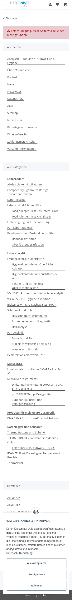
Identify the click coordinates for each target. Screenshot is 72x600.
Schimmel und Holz (19, 310)
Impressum (14, 120)
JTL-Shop (42, 595)
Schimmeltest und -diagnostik (31, 321)
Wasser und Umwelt (25, 349)
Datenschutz (15, 98)
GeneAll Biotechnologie (22, 512)
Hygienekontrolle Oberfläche (25, 259)
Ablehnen (36, 585)
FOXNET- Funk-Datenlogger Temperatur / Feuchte (33, 455)
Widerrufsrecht (17, 134)
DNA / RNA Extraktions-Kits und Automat (33, 418)
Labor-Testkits (16, 199)
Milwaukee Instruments (22, 379)
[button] (50, 4)
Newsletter (14, 91)
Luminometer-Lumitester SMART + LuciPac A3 (34, 371)
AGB (10, 106)
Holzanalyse (19, 327)
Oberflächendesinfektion (28, 244)
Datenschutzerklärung (19, 553)
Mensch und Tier (23, 338)
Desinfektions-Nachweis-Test (26, 355)
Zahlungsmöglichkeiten (22, 141)
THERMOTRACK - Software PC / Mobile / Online (32, 440)
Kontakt (12, 77)
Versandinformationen (21, 148)
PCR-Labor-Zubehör (19, 227)
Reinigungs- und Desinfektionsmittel (30, 233)
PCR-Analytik (15, 332)
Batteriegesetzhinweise (22, 127)
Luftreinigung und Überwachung (28, 222)
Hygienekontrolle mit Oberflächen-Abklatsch (34, 266)
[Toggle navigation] (5, 2)
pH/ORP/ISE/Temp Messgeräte (31, 394)
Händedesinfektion (24, 239)
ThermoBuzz (15, 463)
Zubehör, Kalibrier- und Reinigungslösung (27, 402)
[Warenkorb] (65, 4)
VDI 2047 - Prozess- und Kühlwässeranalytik (35, 293)
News (10, 84)
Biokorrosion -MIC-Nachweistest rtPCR (31, 304)
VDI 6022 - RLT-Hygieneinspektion (28, 299)
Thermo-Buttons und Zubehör (26, 432)
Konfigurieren (37, 574)
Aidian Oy (13, 498)
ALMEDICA (14, 505)
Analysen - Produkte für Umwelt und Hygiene (30, 61)
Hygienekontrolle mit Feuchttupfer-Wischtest (34, 276)
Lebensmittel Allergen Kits (24, 205)
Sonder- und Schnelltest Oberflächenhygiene (27, 286)
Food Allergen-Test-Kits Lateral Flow (35, 211)
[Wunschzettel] (57, 4)
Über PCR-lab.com (19, 70)
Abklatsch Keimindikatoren (24, 184)
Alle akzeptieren (36, 563)
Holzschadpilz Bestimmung (29, 316)
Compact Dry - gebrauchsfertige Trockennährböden (27, 192)
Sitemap (12, 113)
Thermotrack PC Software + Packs (33, 448)
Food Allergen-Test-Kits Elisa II (31, 216)
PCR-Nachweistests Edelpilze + (31, 344)
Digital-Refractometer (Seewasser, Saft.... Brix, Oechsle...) (38, 386)
